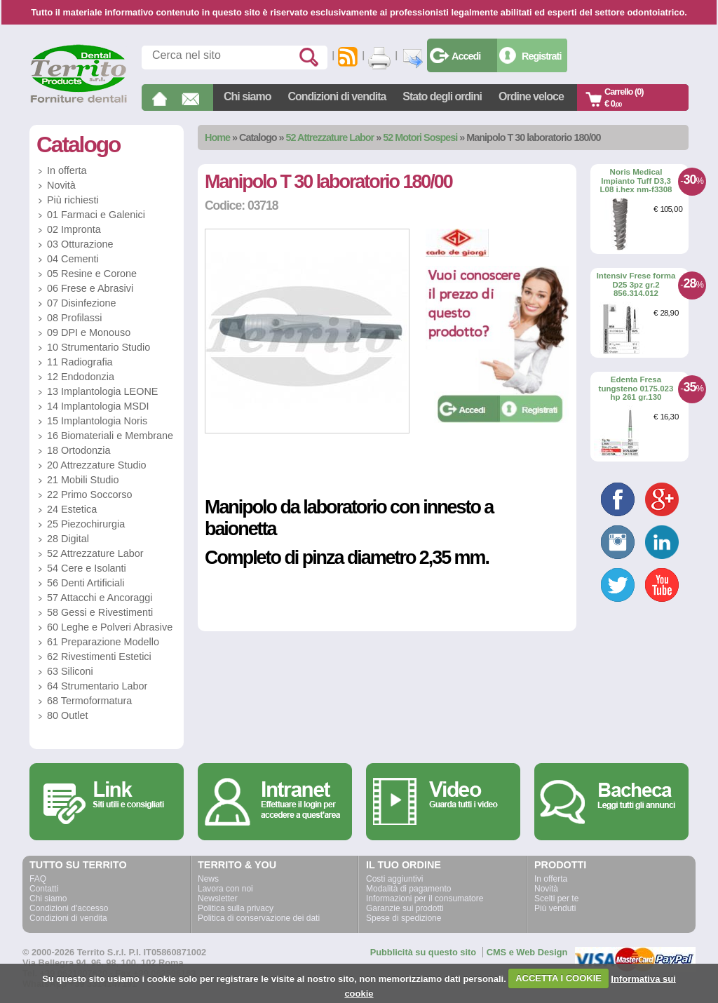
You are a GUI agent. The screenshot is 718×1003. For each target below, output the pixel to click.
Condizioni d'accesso (68, 908)
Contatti (43, 889)
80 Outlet (67, 715)
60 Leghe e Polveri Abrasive (109, 627)
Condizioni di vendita (336, 96)
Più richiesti (73, 200)
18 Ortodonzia (78, 450)
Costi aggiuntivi (394, 879)
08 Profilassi (74, 317)
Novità (61, 185)
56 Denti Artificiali (85, 582)
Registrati (541, 56)
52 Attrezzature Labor (330, 137)
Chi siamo (247, 96)
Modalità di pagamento (408, 889)
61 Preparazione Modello (103, 641)
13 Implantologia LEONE (102, 391)
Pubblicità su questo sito (423, 952)
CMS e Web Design (527, 952)
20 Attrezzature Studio (97, 465)
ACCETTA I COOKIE (558, 978)
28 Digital (68, 538)
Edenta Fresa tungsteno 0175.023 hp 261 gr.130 (636, 388)
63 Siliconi (70, 671)
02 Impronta (74, 229)
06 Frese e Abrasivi (90, 288)
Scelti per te (556, 898)
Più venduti (555, 908)
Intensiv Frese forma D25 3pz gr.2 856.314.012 (636, 284)
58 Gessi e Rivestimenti (100, 612)
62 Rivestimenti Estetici (99, 656)
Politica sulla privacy (235, 908)
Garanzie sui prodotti (405, 908)
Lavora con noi (225, 889)
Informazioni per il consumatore (424, 898)
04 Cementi (73, 258)
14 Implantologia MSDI (98, 406)
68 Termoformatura (89, 700)
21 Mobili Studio (82, 479)
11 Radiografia (80, 362)
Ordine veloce (531, 96)
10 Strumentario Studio (98, 347)
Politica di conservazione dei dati (259, 918)
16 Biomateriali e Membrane (110, 435)
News (208, 879)
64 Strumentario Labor (97, 686)
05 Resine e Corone (92, 273)
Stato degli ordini (442, 96)
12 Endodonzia (80, 376)
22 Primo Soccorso (90, 494)
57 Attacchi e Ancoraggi (99, 597)
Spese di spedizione (403, 918)
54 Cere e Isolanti (86, 568)
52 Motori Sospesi (420, 137)
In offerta (67, 170)
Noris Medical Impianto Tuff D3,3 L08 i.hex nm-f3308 (636, 181)
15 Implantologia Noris (97, 420)
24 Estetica (72, 509)
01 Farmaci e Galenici (96, 214)
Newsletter (218, 898)
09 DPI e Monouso (88, 332)
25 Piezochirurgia (86, 524)
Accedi (466, 56)
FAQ (37, 879)
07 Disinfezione (81, 303)
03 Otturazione (80, 244)
